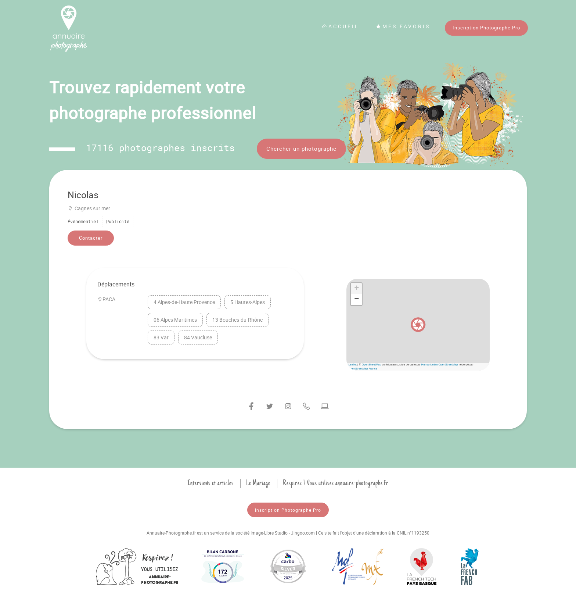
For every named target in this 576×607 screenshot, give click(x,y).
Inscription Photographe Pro (486, 27)
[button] (418, 324)
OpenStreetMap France (362, 368)
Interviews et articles (210, 483)
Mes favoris (403, 26)
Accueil (340, 26)
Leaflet (352, 364)
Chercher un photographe (301, 148)
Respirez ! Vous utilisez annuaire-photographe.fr (336, 483)
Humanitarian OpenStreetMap (439, 364)
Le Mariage (258, 483)
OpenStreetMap (371, 364)
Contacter (90, 238)
